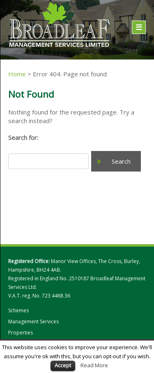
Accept (63, 365)
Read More (94, 365)
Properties (20, 332)
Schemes (18, 310)
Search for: (23, 137)
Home (17, 74)
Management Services (33, 321)
